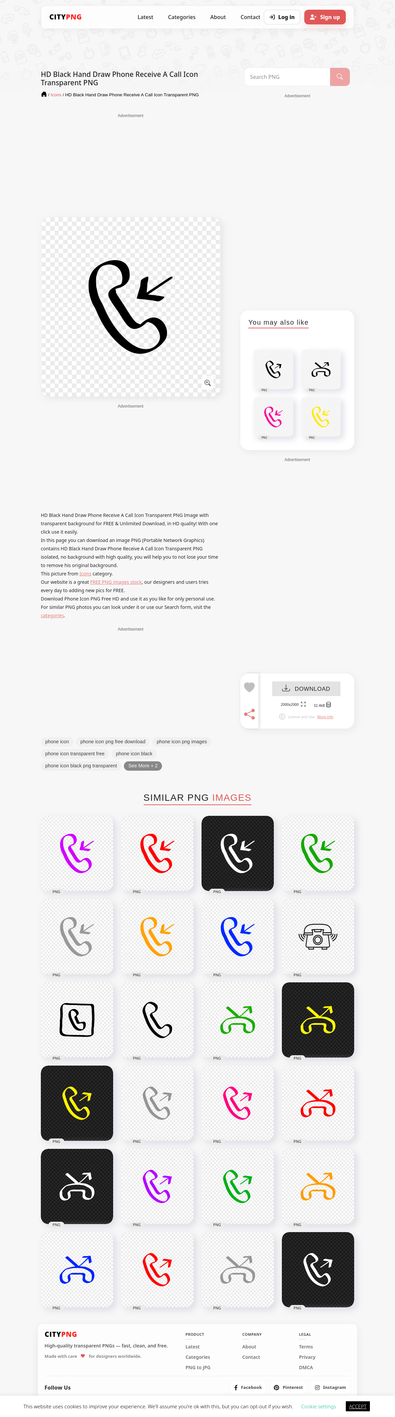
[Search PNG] (287, 77)
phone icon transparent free (74, 753)
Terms (306, 1347)
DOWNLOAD (306, 689)
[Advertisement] (130, 165)
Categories (181, 17)
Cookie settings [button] (318, 1406)
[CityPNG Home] (65, 17)
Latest (145, 17)
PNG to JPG (198, 1368)
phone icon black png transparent (81, 765)
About (218, 17)
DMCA (306, 1368)
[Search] (340, 77)
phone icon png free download (112, 741)
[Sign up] (325, 17)
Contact (251, 1357)
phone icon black (134, 753)
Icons (85, 573)
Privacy (307, 1357)
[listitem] (248, 1387)
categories (52, 615)
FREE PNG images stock (116, 582)
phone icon (57, 741)
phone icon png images (182, 741)
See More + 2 (142, 765)
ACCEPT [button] (358, 1406)
